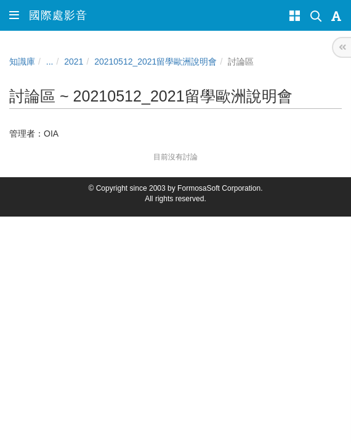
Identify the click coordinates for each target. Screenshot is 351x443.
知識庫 (22, 61)
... (50, 61)
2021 (73, 61)
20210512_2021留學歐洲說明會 (155, 61)
